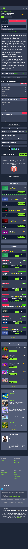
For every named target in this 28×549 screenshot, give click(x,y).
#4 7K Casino (11, 220)
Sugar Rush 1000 (12, 371)
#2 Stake (11, 198)
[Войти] (26, 8)
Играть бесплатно (12, 351)
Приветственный (5, 250)
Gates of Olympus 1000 (14, 364)
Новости (2, 461)
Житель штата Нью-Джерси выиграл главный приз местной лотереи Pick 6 (16, 396)
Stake (25, 328)
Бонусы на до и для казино (12, 274)
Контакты (2, 465)
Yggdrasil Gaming (17, 477)
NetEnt (15, 473)
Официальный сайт (17, 23)
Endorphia (15, 475)
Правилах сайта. (21, 504)
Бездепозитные (3, 473)
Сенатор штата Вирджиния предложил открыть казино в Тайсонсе (16, 403)
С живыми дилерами (17, 467)
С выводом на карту (17, 465)
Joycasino (24, 305)
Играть (17, 20)
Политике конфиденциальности (11, 504)
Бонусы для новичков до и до (13, 286)
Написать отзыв (23, 154)
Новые (15, 461)
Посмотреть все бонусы (14, 124)
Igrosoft (10, 380)
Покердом (24, 250)
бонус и (7, 251)
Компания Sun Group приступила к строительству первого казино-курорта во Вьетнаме (17, 425)
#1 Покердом (12, 187)
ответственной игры (8, 516)
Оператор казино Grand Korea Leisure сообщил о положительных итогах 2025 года (16, 418)
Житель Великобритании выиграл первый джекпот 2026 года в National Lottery (17, 411)
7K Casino (24, 283)
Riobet (24, 260)
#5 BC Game (11, 231)
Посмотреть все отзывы (14, 176)
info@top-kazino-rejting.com (14, 497)
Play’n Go (15, 479)
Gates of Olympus (12, 356)
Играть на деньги (21, 192)
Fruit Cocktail (11, 379)
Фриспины (3, 475)
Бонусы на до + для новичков (12, 263)
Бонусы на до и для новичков (12, 319)
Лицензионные (16, 469)
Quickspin (15, 481)
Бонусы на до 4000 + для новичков (14, 296)
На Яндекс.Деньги (17, 463)
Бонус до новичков (10, 330)
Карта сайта (3, 467)
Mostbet (24, 316)
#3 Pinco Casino (12, 209)
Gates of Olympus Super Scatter (15, 348)
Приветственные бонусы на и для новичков (13, 307)
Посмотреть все (13, 241)
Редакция (2, 463)
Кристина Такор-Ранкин (13, 437)
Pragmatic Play (11, 349)
